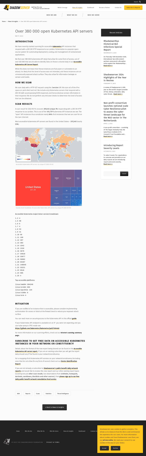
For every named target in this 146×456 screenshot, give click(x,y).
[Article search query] (112, 173)
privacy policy (108, 440)
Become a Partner (104, 7)
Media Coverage (62, 7)
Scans (38, 393)
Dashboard (90, 7)
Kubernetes (57, 46)
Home (4, 21)
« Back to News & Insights (54, 407)
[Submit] (140, 1)
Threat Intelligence (63, 393)
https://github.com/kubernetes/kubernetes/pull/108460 (37, 328)
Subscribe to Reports (133, 7)
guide (74, 318)
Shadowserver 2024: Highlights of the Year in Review (115, 77)
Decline (115, 448)
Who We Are (52, 15)
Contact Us (118, 7)
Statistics (49, 393)
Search (124, 173)
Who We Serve (93, 15)
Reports (27, 393)
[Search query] (131, 2)
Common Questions (96, 431)
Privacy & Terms (53, 442)
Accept (104, 448)
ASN (18, 393)
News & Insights (77, 7)
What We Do (72, 15)
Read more (108, 66)
